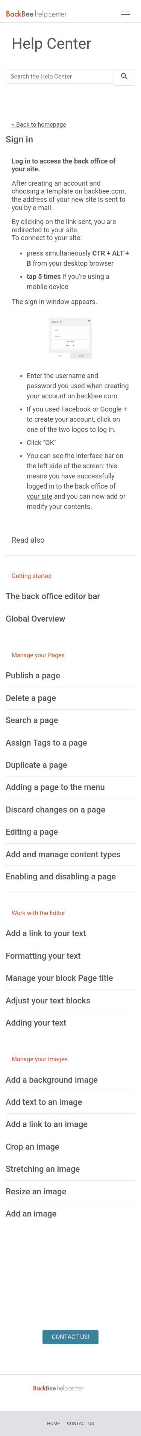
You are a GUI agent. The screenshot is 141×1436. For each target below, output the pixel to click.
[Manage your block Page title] (59, 978)
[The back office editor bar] (53, 596)
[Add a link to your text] (46, 933)
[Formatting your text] (43, 956)
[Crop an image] (32, 1147)
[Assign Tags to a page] (46, 743)
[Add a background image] (52, 1080)
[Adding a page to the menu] (55, 787)
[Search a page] (32, 720)
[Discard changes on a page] (55, 809)
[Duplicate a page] (36, 765)
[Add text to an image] (44, 1102)
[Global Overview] (35, 618)
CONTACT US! (70, 1337)
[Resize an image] (36, 1191)
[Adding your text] (36, 1022)
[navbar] (125, 14)
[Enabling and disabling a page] (61, 876)
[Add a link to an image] (47, 1124)
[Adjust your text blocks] (48, 1000)
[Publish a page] (33, 675)
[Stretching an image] (43, 1169)
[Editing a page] (32, 832)
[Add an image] (31, 1213)
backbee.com (104, 191)
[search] (124, 78)
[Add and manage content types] (63, 854)
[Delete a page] (31, 698)
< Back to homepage (39, 124)
